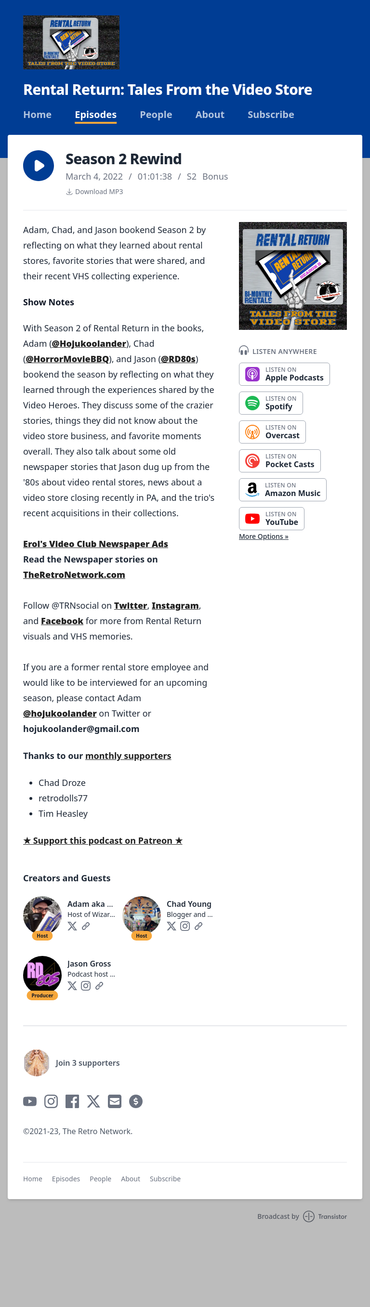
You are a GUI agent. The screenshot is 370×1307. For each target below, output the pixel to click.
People (156, 114)
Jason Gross (89, 963)
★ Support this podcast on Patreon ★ (103, 840)
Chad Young (189, 904)
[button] (38, 165)
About (210, 114)
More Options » (264, 536)
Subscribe (271, 114)
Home (37, 114)
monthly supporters (128, 755)
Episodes (96, 114)
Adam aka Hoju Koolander (116, 904)
